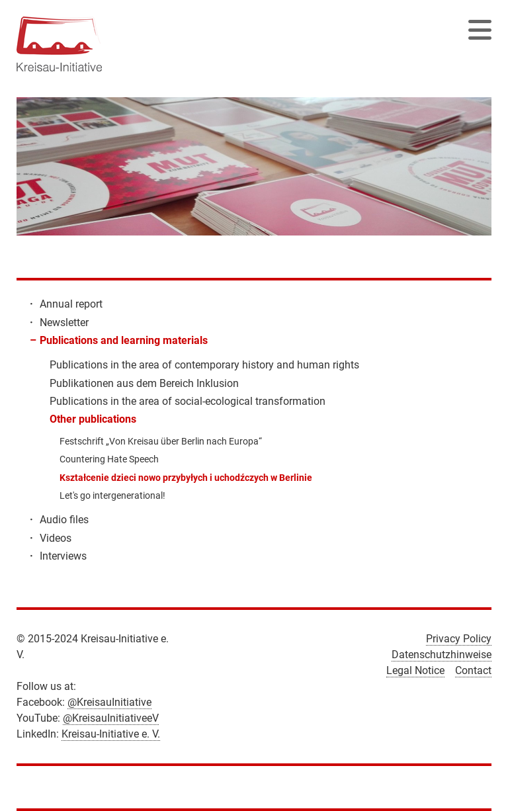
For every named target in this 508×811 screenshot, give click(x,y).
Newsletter (64, 322)
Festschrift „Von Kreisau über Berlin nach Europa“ (161, 441)
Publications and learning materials (124, 340)
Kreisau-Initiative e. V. (111, 734)
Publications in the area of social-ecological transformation (187, 401)
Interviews (63, 556)
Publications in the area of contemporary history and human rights (204, 365)
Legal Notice (415, 670)
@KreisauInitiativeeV (111, 718)
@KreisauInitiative (109, 702)
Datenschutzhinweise (441, 654)
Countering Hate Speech (109, 459)
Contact (473, 670)
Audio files (64, 519)
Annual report (71, 304)
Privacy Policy (458, 638)
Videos (55, 538)
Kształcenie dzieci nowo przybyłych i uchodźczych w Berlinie (186, 477)
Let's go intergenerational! (112, 495)
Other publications (93, 419)
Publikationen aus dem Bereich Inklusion (144, 383)
